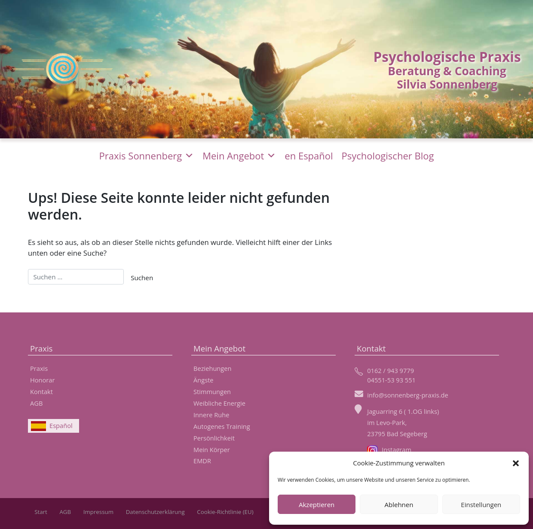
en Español (309, 155)
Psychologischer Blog (388, 155)
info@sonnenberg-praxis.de (407, 395)
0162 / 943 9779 (390, 370)
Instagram (389, 449)
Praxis (39, 368)
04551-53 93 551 (391, 380)
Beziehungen (212, 368)
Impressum (98, 512)
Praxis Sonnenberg (146, 155)
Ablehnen (399, 504)
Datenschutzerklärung (155, 512)
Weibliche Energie (219, 403)
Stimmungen (212, 391)
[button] (516, 463)
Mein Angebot (239, 155)
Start (40, 512)
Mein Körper (211, 449)
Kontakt (41, 391)
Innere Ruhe (211, 414)
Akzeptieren (316, 504)
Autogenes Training (221, 426)
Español (61, 425)
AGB (36, 403)
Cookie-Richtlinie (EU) (225, 512)
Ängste (203, 380)
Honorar (42, 380)
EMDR (202, 460)
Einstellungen (481, 504)
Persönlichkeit (214, 438)
